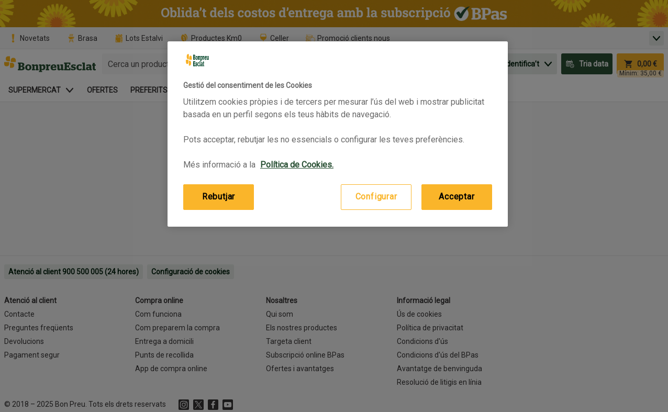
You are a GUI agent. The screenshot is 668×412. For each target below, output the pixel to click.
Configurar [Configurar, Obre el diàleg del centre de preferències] (376, 197)
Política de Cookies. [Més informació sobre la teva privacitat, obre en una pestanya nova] (296, 165)
